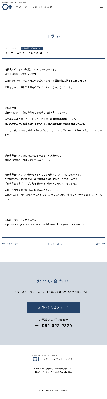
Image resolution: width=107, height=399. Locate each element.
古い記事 (95, 243)
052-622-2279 (57, 325)
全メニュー (101, 7)
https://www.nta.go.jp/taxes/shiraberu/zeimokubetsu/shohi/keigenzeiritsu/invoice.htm (45, 224)
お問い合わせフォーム (53, 307)
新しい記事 (12, 243)
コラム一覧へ (55, 244)
